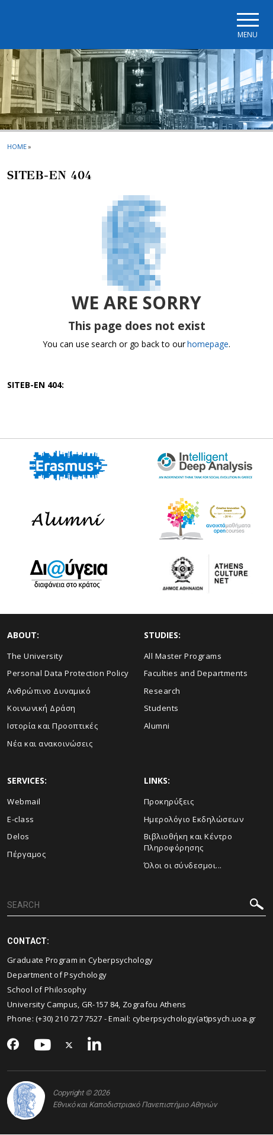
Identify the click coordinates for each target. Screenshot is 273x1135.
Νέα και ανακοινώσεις (49, 743)
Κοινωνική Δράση (41, 708)
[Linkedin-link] (95, 1045)
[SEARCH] (136, 905)
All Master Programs (183, 656)
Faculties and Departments (196, 673)
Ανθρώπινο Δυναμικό (49, 690)
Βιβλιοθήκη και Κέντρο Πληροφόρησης (188, 842)
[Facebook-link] (13, 1045)
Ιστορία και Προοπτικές (52, 725)
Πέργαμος (26, 854)
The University (35, 656)
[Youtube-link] (43, 1045)
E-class (20, 819)
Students (161, 708)
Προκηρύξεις (169, 801)
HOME (17, 146)
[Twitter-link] (69, 1045)
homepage (207, 344)
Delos (18, 836)
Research (162, 690)
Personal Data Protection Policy (68, 673)
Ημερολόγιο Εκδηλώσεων (194, 819)
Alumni (157, 725)
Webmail (24, 801)
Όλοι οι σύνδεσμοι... (183, 865)
